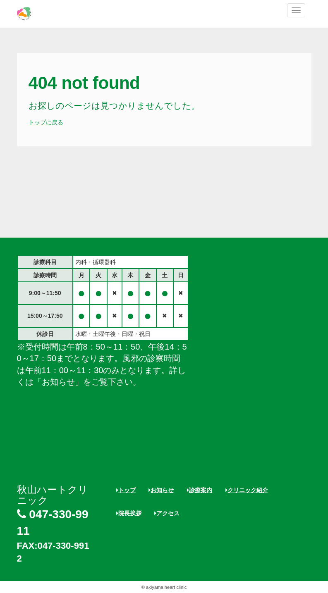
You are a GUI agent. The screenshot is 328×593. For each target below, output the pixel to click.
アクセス (167, 513)
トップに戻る (46, 122)
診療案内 (199, 490)
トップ (126, 490)
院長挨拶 (128, 513)
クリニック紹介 (246, 490)
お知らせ (161, 490)
